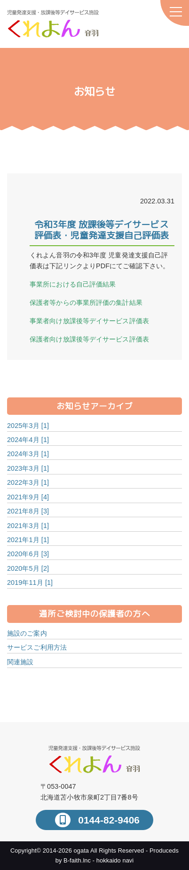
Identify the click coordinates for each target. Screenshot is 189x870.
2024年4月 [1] (28, 439)
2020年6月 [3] (28, 554)
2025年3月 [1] (28, 425)
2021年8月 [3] (28, 511)
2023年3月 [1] (28, 468)
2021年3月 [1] (28, 525)
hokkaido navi (115, 860)
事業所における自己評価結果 (73, 284)
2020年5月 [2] (28, 568)
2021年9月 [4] (28, 497)
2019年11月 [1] (30, 582)
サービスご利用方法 (37, 647)
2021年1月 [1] (28, 540)
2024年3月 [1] (28, 454)
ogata (81, 850)
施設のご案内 (27, 633)
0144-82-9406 (107, 820)
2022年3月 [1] (28, 482)
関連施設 (20, 662)
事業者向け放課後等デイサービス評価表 (89, 321)
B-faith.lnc (77, 860)
